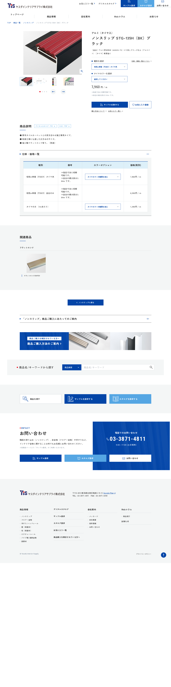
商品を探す (40, 404)
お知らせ (153, 14)
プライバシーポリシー (142, 564)
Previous (54, 92)
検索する (151, 369)
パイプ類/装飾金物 (29, 548)
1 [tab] (40, 92)
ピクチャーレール (28, 545)
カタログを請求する (134, 404)
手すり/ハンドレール (29, 534)
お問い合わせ (94, 538)
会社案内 (92, 520)
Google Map (108, 505)
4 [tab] (46, 92)
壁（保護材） (26, 538)
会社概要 (92, 530)
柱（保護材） (26, 541)
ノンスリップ (28, 22)
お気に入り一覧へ (114, 111)
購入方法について (98, 111)
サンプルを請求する (89, 404)
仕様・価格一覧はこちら (141, 61)
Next (62, 92)
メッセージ (93, 527)
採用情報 (92, 534)
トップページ (17, 14)
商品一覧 (16, 22)
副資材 (24, 552)
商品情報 (24, 520)
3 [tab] (44, 92)
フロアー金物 (26, 530)
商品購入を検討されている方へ (68, 549)
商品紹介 (126, 527)
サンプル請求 (60, 527)
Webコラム (126, 520)
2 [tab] (42, 92)
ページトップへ (163, 565)
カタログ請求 (60, 534)
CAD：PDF (67, 126)
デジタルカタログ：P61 (46, 126)
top (9, 22)
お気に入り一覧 (87, 5)
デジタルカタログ (107, 5)
